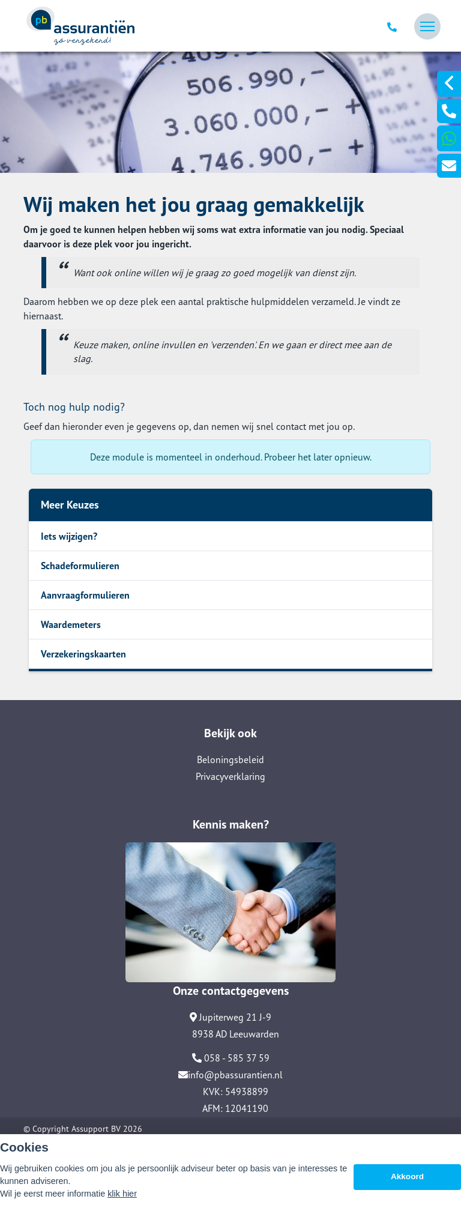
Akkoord (407, 1176)
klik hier (122, 1193)
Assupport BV (96, 1128)
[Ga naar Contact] (230, 911)
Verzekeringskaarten (83, 654)
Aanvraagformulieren (85, 595)
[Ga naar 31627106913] (449, 138)
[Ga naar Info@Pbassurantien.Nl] (449, 166)
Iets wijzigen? (69, 536)
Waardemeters (71, 624)
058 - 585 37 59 (231, 1057)
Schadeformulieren (80, 566)
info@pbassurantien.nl (230, 1074)
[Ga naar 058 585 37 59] (393, 26)
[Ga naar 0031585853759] (449, 111)
